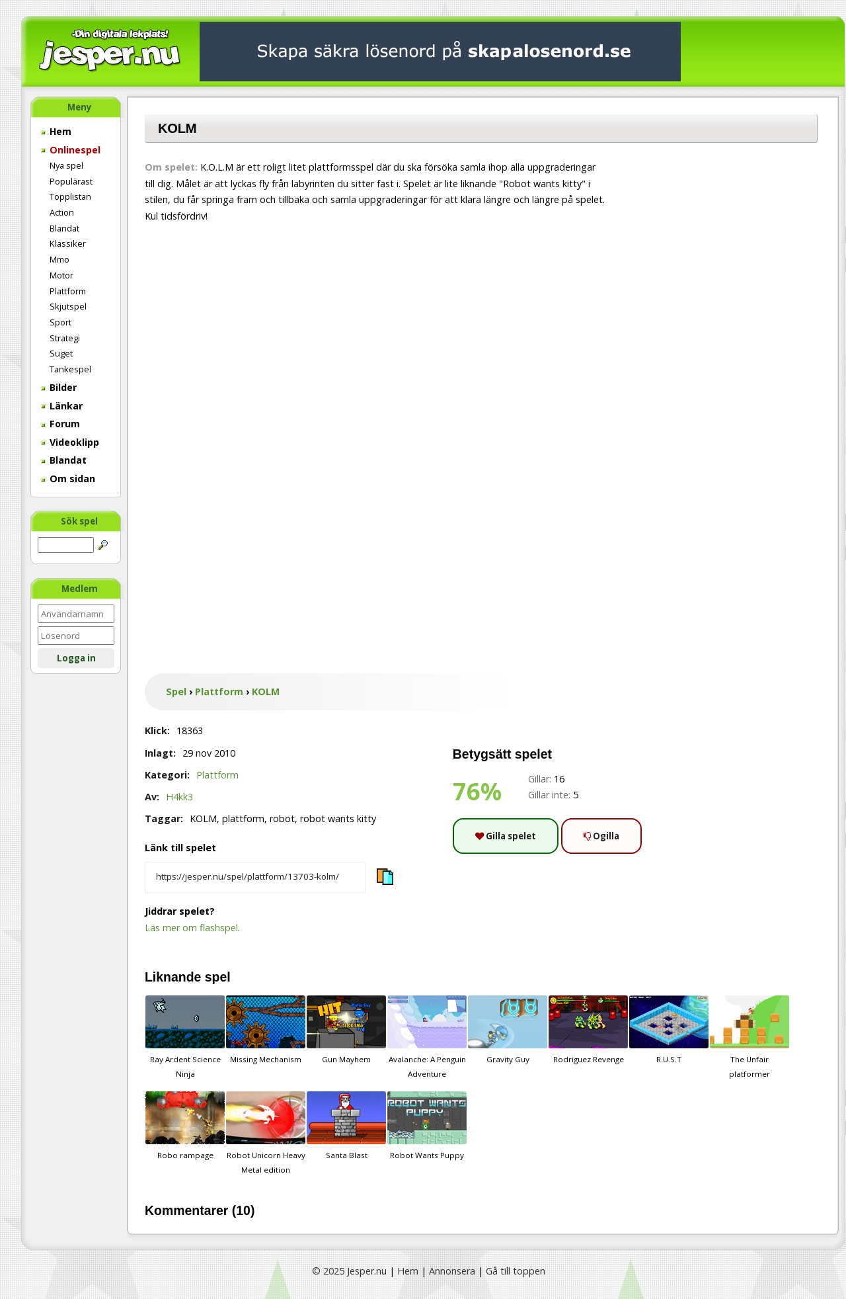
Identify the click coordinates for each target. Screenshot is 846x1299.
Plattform (68, 291)
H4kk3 (179, 796)
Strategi (65, 338)
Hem (56, 131)
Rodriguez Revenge (588, 1029)
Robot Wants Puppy (427, 1125)
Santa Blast (346, 1125)
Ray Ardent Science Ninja (185, 1037)
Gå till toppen (515, 1271)
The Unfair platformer (749, 1037)
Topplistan (70, 196)
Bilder (59, 387)
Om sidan (68, 478)
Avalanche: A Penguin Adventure (427, 1037)
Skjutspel (68, 306)
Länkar (62, 405)
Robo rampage (185, 1125)
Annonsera (452, 1271)
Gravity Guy (507, 1029)
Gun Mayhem (346, 1029)
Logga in (76, 658)
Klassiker (68, 243)
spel (218, 977)
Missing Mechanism (265, 1029)
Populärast (71, 181)
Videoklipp (70, 442)
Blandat (64, 228)
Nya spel (66, 165)
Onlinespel (70, 150)
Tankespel (70, 369)
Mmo (59, 259)
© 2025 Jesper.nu (349, 1271)
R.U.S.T (669, 1029)
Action (62, 212)
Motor (61, 275)
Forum (60, 423)
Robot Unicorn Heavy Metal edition (265, 1133)
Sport (60, 322)
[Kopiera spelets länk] (255, 878)
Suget (61, 353)
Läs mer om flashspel (191, 927)
